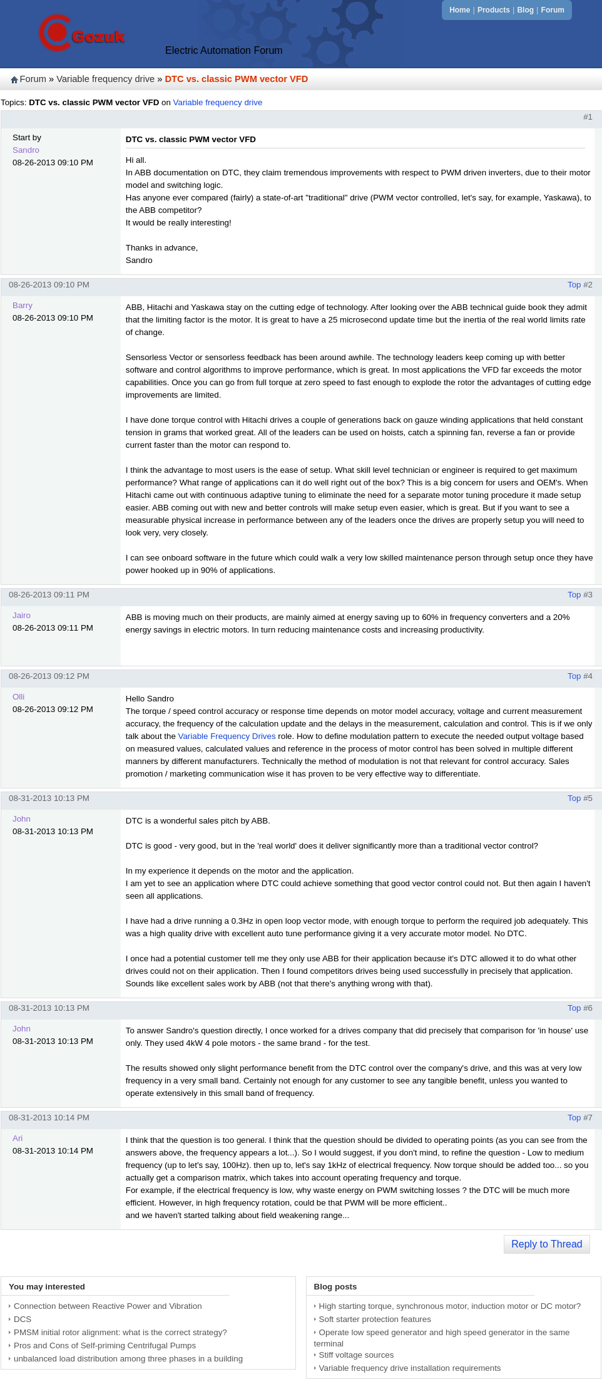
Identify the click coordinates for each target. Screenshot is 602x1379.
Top (574, 284)
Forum (552, 10)
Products (493, 10)
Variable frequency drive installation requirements (410, 1368)
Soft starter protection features (375, 1319)
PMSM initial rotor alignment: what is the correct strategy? (120, 1332)
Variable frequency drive (105, 79)
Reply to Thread (547, 1244)
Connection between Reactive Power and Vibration (108, 1306)
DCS (22, 1319)
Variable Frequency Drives (227, 736)
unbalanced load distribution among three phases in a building (128, 1358)
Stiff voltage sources (356, 1355)
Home (459, 10)
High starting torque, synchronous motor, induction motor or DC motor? (450, 1306)
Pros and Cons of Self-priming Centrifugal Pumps (105, 1345)
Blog (525, 10)
